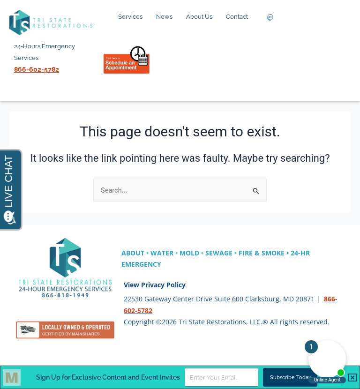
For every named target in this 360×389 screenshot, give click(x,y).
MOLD (189, 252)
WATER (161, 252)
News (167, 16)
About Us (202, 16)
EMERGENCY (141, 264)
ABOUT (132, 252)
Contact (239, 16)
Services (133, 16)
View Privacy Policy (155, 284)
